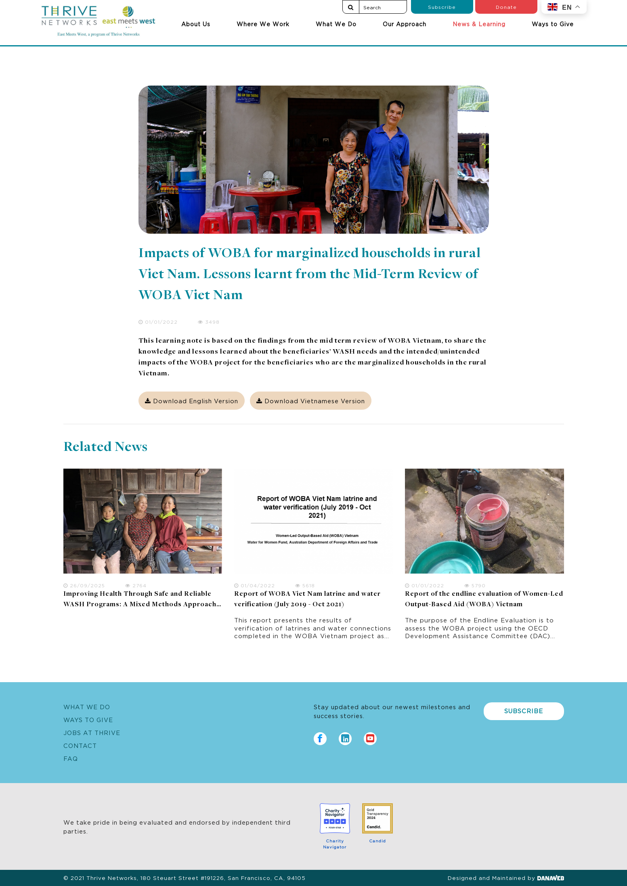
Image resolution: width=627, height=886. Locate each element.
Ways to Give (553, 23)
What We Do (336, 23)
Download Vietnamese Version (310, 400)
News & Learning (479, 23)
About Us (195, 23)
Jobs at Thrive (91, 732)
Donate (506, 7)
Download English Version (191, 400)
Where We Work (263, 23)
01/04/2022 (254, 585)
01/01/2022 (158, 321)
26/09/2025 (84, 585)
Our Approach (404, 23)
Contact (80, 745)
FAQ (70, 758)
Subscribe (442, 7)
